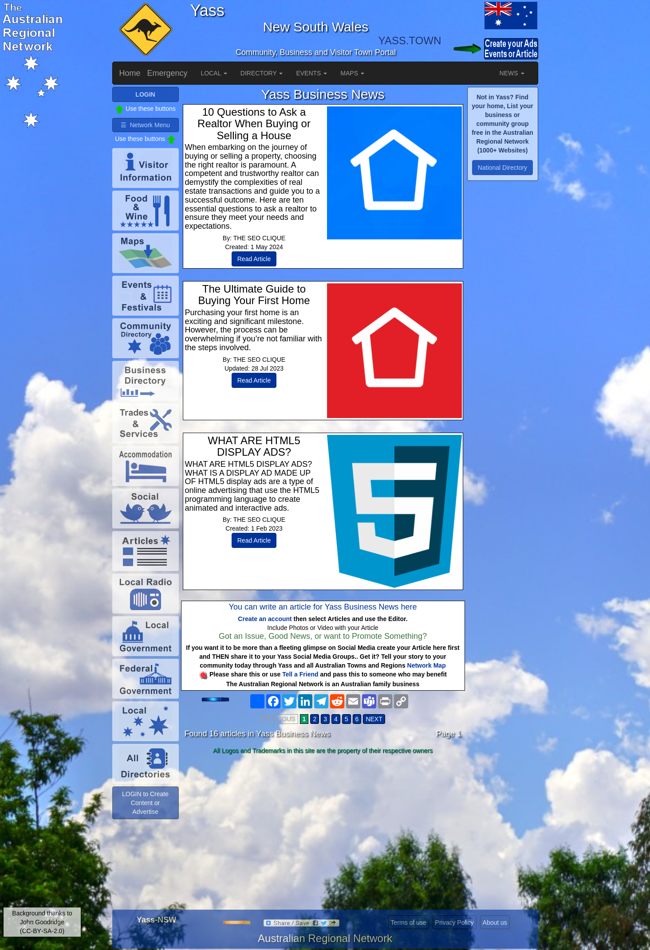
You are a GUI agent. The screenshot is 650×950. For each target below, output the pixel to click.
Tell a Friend (300, 674)
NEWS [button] (512, 73)
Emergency (167, 73)
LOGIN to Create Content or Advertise (145, 802)
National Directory (502, 167)
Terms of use (408, 922)
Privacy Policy (454, 922)
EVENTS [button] (311, 73)
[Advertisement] (323, 828)
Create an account (265, 618)
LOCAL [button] (214, 73)
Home (130, 73)
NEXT (374, 719)
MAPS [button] (352, 73)
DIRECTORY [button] (261, 73)
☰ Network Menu (145, 125)
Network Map (426, 665)
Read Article (254, 258)
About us (495, 922)
